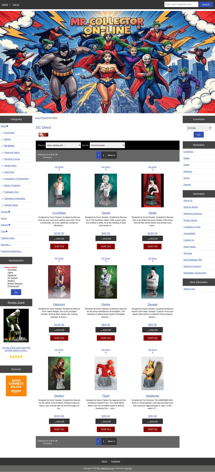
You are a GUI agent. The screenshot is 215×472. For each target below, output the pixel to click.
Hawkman (152, 395)
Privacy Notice (190, 220)
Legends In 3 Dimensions (15, 178)
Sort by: (85, 145)
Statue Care (189, 289)
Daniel (106, 212)
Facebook (115, 461)
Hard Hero (7, 172)
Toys (4, 231)
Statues (5, 225)
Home (5, 4)
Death (152, 212)
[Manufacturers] (16, 277)
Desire (106, 304)
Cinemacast (16, 286)
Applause (16, 275)
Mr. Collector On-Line (105, 468)
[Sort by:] (107, 145)
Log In (16, 4)
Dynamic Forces (10, 159)
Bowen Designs (16, 283)
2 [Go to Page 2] (103, 155)
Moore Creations (10, 185)
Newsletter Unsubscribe (195, 273)
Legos (4, 218)
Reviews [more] (16, 302)
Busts (44, 118)
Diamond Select (10, 152)
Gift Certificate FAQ (193, 260)
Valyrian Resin (9, 205)
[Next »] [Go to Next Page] (111, 155)
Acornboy (16, 270)
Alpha (16, 272)
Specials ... (6, 244)
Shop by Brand (191, 207)
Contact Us (189, 240)
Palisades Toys (10, 192)
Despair (153, 304)
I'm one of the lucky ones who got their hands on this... (16, 330)
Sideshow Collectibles (13, 198)
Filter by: (41, 145)
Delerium (59, 304)
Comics (5, 211)
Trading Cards (7, 238)
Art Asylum (8, 132)
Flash (106, 395)
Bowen (6, 139)
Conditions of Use (192, 227)
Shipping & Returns (193, 213)
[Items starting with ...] (63, 145)
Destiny (59, 395)
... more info (59, 238)
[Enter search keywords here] (181, 4)
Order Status (190, 246)
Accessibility (189, 233)
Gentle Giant (8, 165)
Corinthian (59, 212)
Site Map (188, 253)
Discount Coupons (192, 266)
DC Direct (59, 167)
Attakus (16, 281)
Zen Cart (128, 468)
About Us (188, 200)
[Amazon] (16, 386)
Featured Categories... (11, 251)
